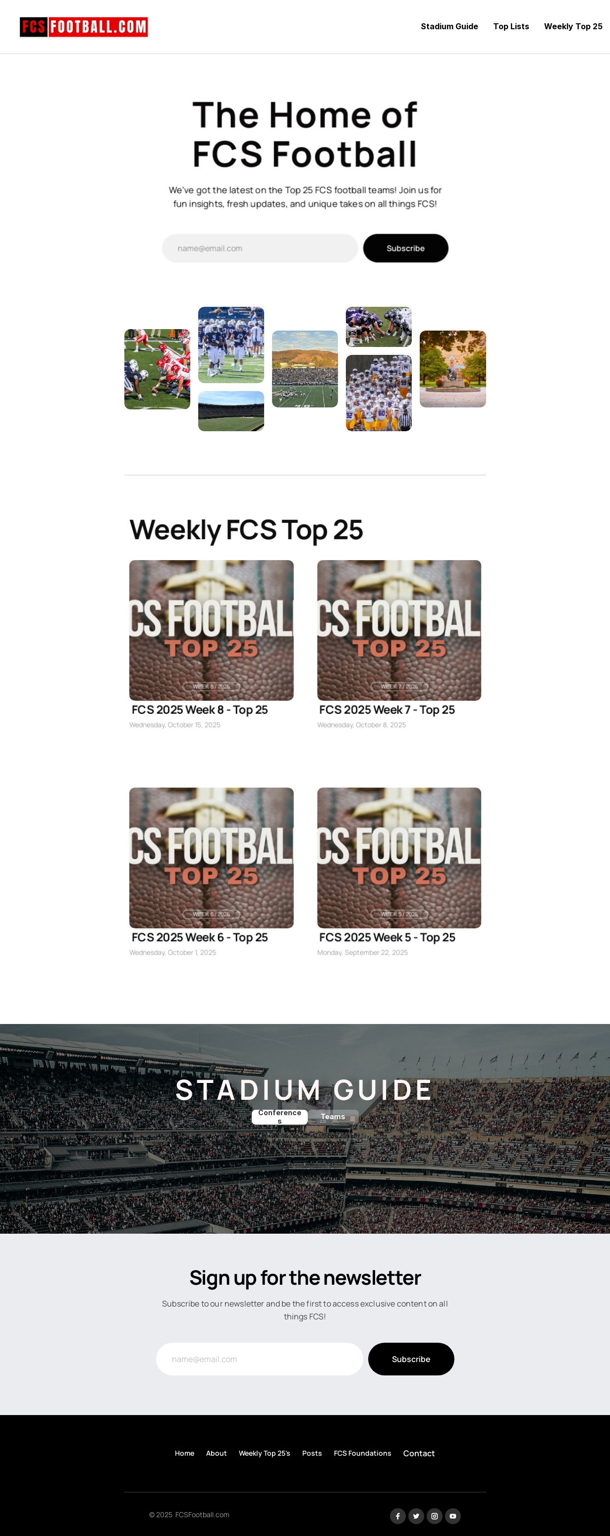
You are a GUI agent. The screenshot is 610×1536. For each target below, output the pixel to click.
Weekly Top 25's (264, 1453)
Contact (419, 1453)
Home (184, 1453)
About (216, 1453)
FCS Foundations (362, 1453)
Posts (312, 1453)
